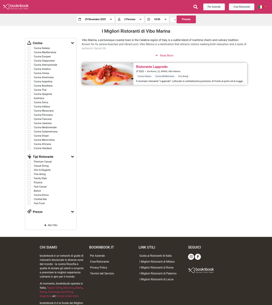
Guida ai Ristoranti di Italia (155, 255)
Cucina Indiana (42, 106)
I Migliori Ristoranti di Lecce (156, 279)
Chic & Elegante (42, 170)
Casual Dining (41, 165)
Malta (79, 287)
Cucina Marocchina (44, 140)
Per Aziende (214, 6)
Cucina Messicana (44, 110)
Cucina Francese (43, 119)
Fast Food (39, 203)
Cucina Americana (44, 77)
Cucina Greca (41, 102)
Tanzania (53, 292)
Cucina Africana (42, 144)
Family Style (40, 178)
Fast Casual (40, 186)
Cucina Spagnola (43, 94)
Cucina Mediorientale (45, 127)
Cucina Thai (40, 89)
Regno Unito (54, 287)
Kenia (43, 292)
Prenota (186, 19)
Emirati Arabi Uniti (67, 296)
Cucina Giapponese (44, 60)
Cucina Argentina (43, 81)
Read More (164, 55)
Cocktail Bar (40, 199)
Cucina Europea (42, 56)
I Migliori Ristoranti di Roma (156, 267)
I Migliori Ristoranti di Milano (157, 261)
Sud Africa (66, 292)
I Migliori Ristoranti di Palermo (158, 273)
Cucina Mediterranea (45, 52)
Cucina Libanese (43, 123)
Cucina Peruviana (43, 114)
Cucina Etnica (41, 195)
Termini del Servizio (102, 273)
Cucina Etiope (41, 135)
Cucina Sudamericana (45, 131)
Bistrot (37, 190)
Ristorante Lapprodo (152, 67)
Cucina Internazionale (45, 64)
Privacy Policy (98, 267)
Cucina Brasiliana (43, 85)
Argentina (46, 296)
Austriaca (39, 98)
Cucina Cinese (41, 73)
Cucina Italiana (42, 48)
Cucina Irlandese (43, 148)
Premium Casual (43, 161)
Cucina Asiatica (42, 69)
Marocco (68, 287)
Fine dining (40, 174)
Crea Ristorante (241, 6)
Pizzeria (38, 182)
